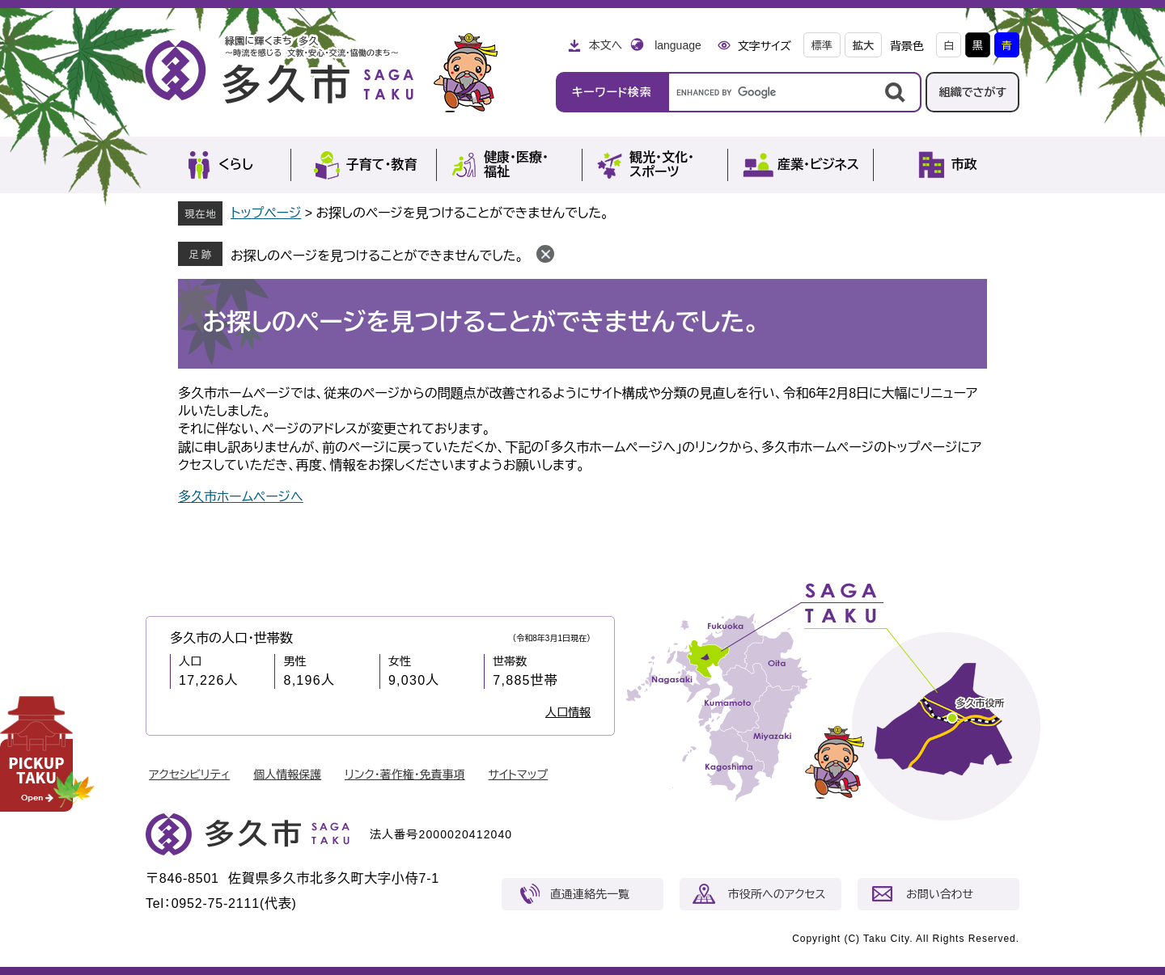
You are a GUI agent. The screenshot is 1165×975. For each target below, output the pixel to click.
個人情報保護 (287, 774)
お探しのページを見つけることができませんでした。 (377, 256)
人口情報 (568, 712)
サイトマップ (519, 774)
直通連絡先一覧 (589, 894)
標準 (821, 46)
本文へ (605, 45)
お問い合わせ (939, 894)
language (678, 45)
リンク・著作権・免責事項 (405, 774)
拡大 (863, 46)
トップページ (266, 213)
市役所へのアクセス (776, 894)
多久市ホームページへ (240, 497)
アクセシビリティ (189, 774)
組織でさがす (972, 92)
